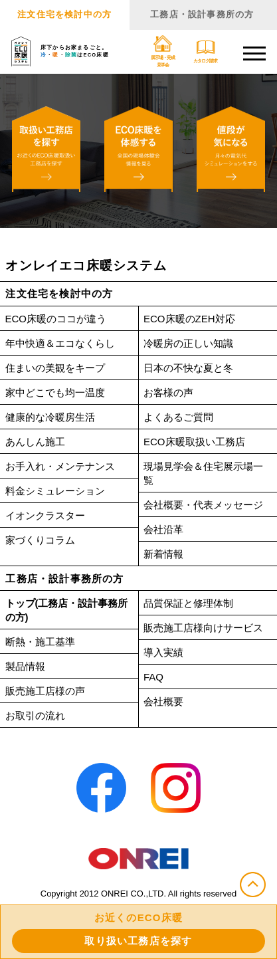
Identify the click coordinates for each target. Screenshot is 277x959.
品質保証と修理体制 (188, 603)
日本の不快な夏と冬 (188, 367)
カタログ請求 (205, 51)
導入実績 (163, 652)
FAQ (153, 677)
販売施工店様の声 (45, 690)
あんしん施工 (35, 441)
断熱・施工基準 (40, 641)
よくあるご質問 (178, 417)
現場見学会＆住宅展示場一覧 (203, 473)
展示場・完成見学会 (163, 51)
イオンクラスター (45, 515)
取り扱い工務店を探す (138, 940)
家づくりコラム (40, 540)
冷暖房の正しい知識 (188, 343)
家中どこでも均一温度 (55, 392)
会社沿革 (163, 529)
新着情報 (163, 554)
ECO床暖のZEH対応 (189, 318)
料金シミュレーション (55, 490)
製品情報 (25, 666)
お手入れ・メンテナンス (60, 466)
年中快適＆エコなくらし (60, 343)
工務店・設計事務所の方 (202, 14)
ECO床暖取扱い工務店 (194, 441)
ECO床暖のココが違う (56, 318)
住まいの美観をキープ (55, 367)
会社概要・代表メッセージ (203, 504)
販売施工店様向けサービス (203, 627)
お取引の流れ (35, 715)
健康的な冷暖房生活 (50, 417)
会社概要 (163, 701)
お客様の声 (168, 392)
